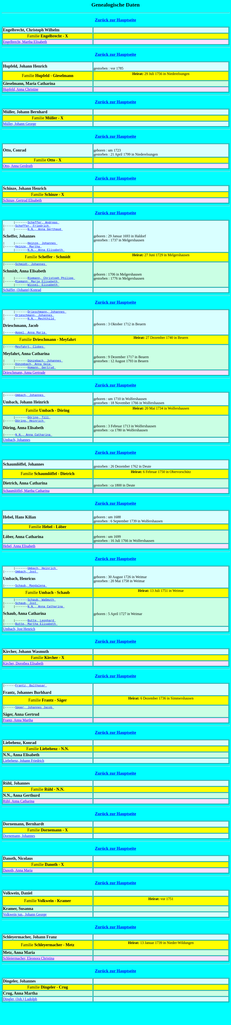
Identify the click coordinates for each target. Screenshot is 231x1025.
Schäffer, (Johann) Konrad (22, 297)
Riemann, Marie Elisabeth (37, 287)
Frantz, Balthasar (31, 706)
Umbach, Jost (26, 587)
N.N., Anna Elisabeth (46, 254)
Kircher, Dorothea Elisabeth (23, 683)
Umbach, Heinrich (43, 583)
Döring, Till (39, 430)
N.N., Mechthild (42, 327)
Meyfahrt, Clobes (30, 357)
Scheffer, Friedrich (33, 227)
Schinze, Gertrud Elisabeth (22, 200)
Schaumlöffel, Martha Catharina (26, 505)
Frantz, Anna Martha (18, 741)
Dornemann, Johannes (19, 857)
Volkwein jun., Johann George (25, 935)
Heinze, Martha (28, 250)
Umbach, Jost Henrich (19, 648)
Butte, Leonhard (42, 639)
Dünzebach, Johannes (45, 371)
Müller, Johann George (19, 124)
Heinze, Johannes (43, 246)
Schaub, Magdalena (31, 602)
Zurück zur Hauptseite (115, 20)
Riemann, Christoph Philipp (51, 283)
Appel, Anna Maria (31, 342)
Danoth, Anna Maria (17, 891)
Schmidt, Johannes (31, 269)
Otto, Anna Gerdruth (18, 166)
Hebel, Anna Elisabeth (19, 560)
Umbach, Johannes (30, 407)
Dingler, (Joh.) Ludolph (20, 1020)
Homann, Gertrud (42, 379)
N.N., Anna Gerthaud (45, 231)
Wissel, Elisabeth (43, 291)
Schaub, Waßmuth (42, 616)
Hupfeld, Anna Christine (20, 89)
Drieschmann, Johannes (47, 319)
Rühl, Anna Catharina (18, 822)
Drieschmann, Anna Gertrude (24, 385)
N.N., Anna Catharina (33, 449)
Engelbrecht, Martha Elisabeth (25, 42)
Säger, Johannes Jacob (34, 728)
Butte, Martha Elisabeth (36, 643)
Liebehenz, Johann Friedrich (23, 781)
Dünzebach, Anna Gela (33, 375)
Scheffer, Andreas (43, 223)
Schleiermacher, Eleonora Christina (28, 979)
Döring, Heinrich (30, 434)
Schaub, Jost (26, 620)
